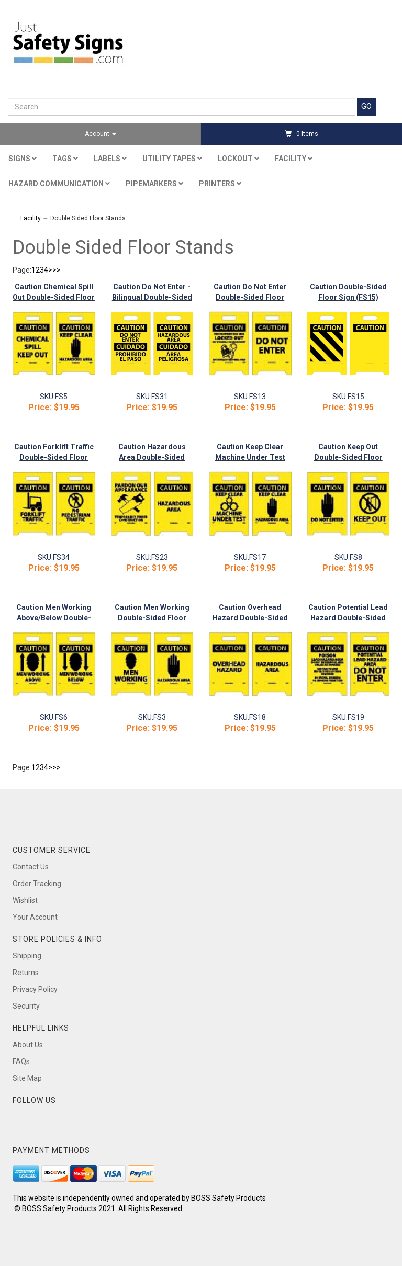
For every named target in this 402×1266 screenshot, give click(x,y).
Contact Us (31, 867)
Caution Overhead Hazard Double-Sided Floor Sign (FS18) (250, 617)
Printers (220, 183)
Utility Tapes (172, 158)
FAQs (21, 1061)
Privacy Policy (35, 989)
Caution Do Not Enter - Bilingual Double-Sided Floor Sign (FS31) (152, 297)
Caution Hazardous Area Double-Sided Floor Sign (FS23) (152, 457)
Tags (65, 158)
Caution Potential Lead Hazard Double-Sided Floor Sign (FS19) (348, 617)
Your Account (35, 917)
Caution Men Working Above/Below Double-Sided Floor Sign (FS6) (54, 617)
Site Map (27, 1078)
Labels (110, 158)
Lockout (238, 158)
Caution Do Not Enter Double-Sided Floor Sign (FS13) (250, 297)
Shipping (27, 956)
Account (100, 134)
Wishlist (25, 900)
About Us (28, 1045)
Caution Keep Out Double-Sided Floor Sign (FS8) (348, 457)
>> (56, 270)
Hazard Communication (59, 183)
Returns (26, 972)
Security (26, 1006)
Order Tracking (37, 883)
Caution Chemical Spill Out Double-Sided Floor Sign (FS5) (54, 297)
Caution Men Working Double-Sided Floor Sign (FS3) (152, 617)
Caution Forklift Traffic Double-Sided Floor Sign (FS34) (54, 457)
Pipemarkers (154, 183)
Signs (22, 158)
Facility (293, 158)
